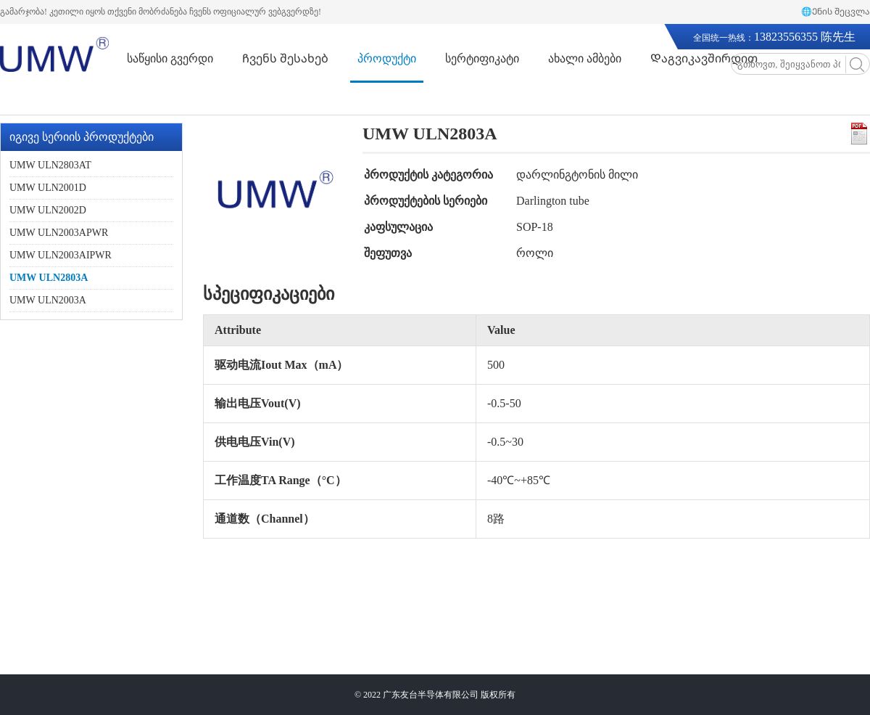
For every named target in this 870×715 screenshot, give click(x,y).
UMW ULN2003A (47, 300)
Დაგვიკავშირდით (704, 58)
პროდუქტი (386, 58)
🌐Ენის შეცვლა (835, 12)
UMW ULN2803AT (50, 165)
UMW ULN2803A (48, 277)
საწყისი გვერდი (170, 58)
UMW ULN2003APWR (58, 232)
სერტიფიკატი (482, 58)
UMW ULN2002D (47, 210)
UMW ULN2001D (47, 187)
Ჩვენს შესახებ (285, 58)
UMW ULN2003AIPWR (60, 255)
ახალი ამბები (584, 58)
